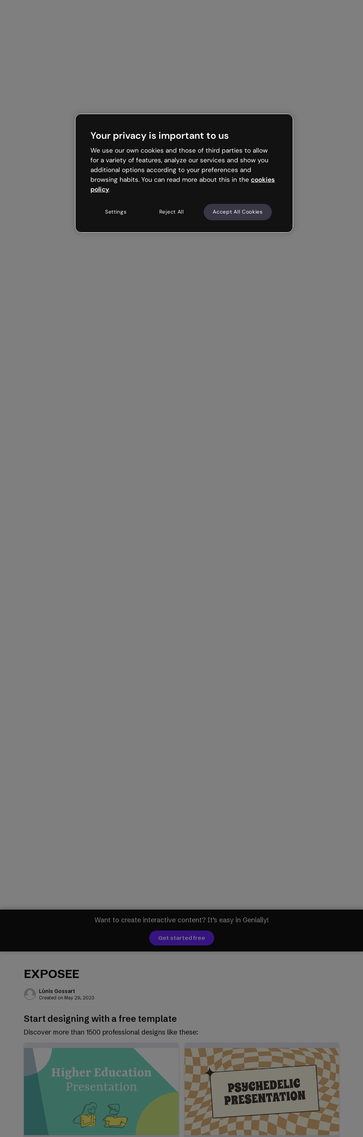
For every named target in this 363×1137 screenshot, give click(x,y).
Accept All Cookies (238, 211)
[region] (184, 173)
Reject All (171, 211)
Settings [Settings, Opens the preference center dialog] (116, 211)
